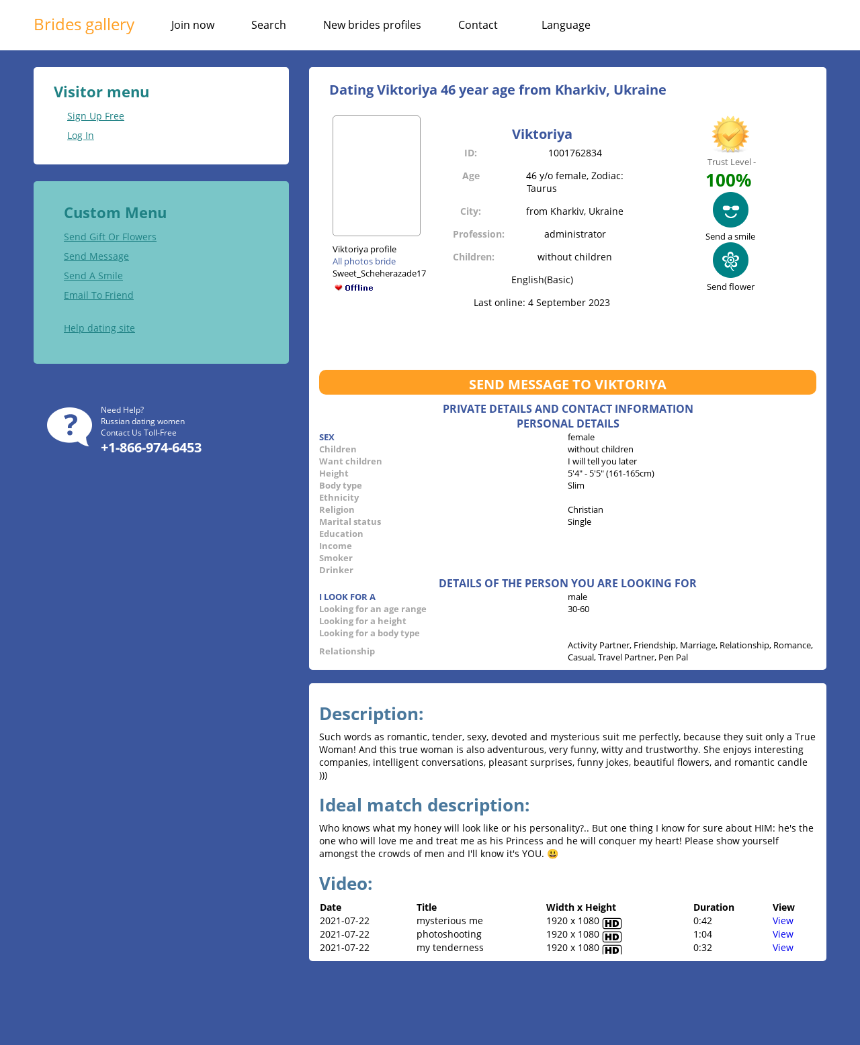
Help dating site (99, 327)
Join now (192, 24)
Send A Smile (93, 275)
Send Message (96, 256)
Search (268, 24)
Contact (478, 24)
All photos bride (364, 261)
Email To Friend (99, 295)
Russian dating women (143, 421)
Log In (80, 135)
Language (566, 24)
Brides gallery (84, 24)
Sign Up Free (95, 115)
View (783, 920)
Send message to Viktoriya (567, 384)
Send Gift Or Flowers (110, 236)
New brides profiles (372, 24)
